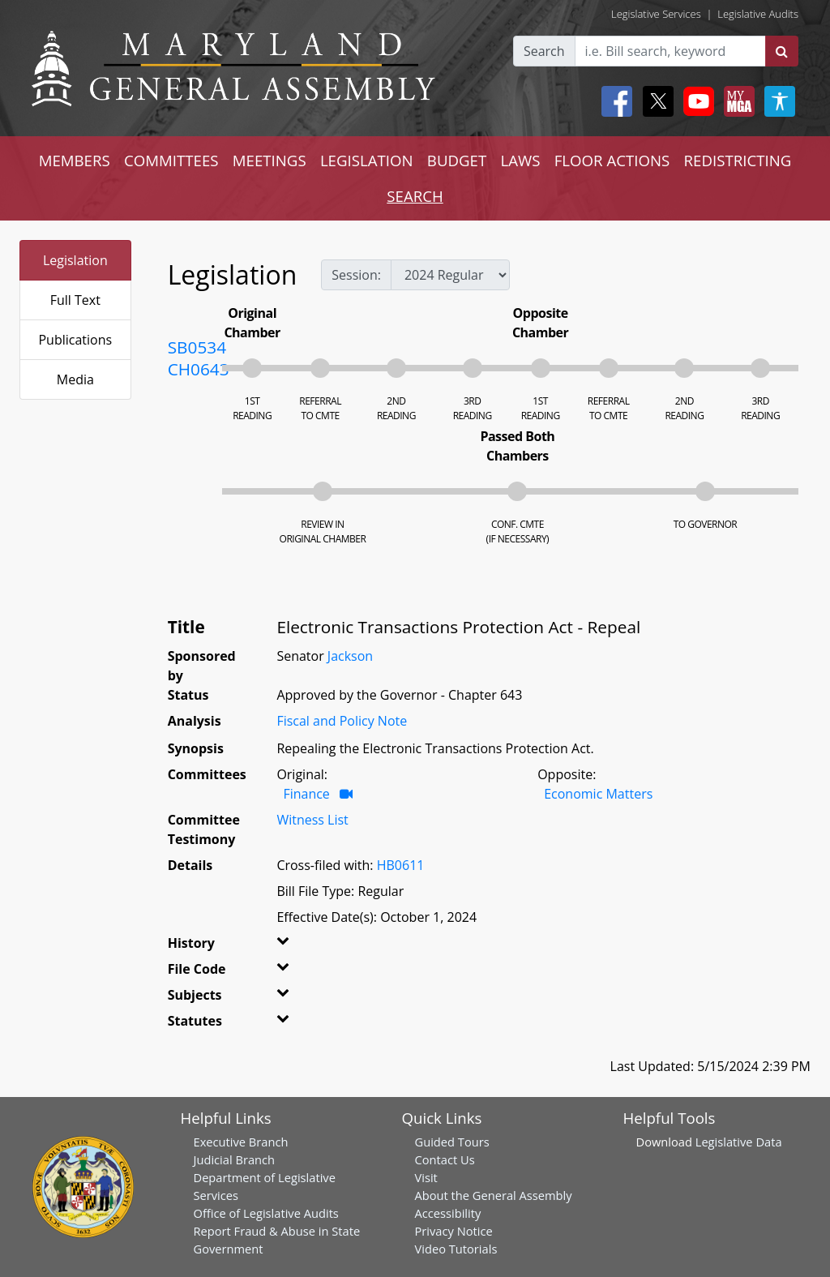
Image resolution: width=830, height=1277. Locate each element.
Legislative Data (738, 1141)
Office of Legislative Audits (266, 1213)
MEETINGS (269, 160)
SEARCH (415, 196)
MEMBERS (74, 160)
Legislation (75, 260)
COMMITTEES (171, 160)
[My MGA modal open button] (736, 101)
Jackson (350, 656)
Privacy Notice (454, 1231)
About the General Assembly (493, 1195)
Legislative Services (656, 13)
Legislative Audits (757, 13)
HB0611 (401, 865)
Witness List (312, 820)
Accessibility (448, 1213)
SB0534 (197, 347)
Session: (356, 275)
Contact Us (445, 1159)
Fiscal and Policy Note (341, 721)
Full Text (75, 300)
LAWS (520, 160)
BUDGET (456, 160)
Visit (426, 1177)
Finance (306, 794)
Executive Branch (241, 1141)
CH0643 (198, 369)
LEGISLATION (366, 160)
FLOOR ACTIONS (612, 160)
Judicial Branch (235, 1159)
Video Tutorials (456, 1249)
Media (75, 379)
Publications (75, 340)
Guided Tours (452, 1141)
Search (544, 51)
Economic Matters (598, 794)
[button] (291, 946)
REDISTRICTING (738, 160)
